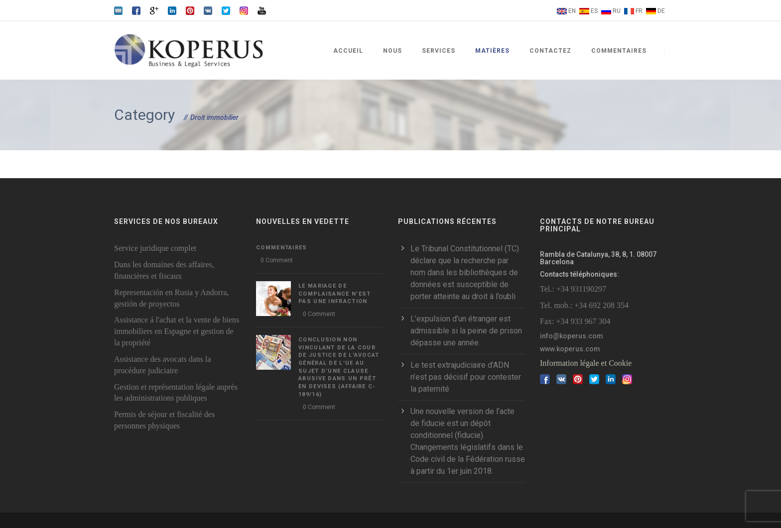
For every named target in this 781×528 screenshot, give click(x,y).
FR (639, 10)
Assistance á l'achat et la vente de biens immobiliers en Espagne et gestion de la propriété (176, 331)
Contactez (550, 50)
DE (661, 10)
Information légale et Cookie (586, 363)
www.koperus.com (570, 349)
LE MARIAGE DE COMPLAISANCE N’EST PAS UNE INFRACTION (334, 294)
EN (572, 10)
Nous (392, 50)
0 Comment (276, 260)
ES (594, 10)
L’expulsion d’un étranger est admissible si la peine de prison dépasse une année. (466, 330)
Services (438, 50)
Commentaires (619, 50)
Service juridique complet (155, 248)
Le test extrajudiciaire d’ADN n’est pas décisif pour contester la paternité (465, 377)
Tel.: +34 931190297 (573, 289)
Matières (492, 50)
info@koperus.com (571, 336)
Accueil (348, 50)
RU (617, 10)
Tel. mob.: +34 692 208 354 (584, 305)
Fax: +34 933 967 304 (575, 321)
